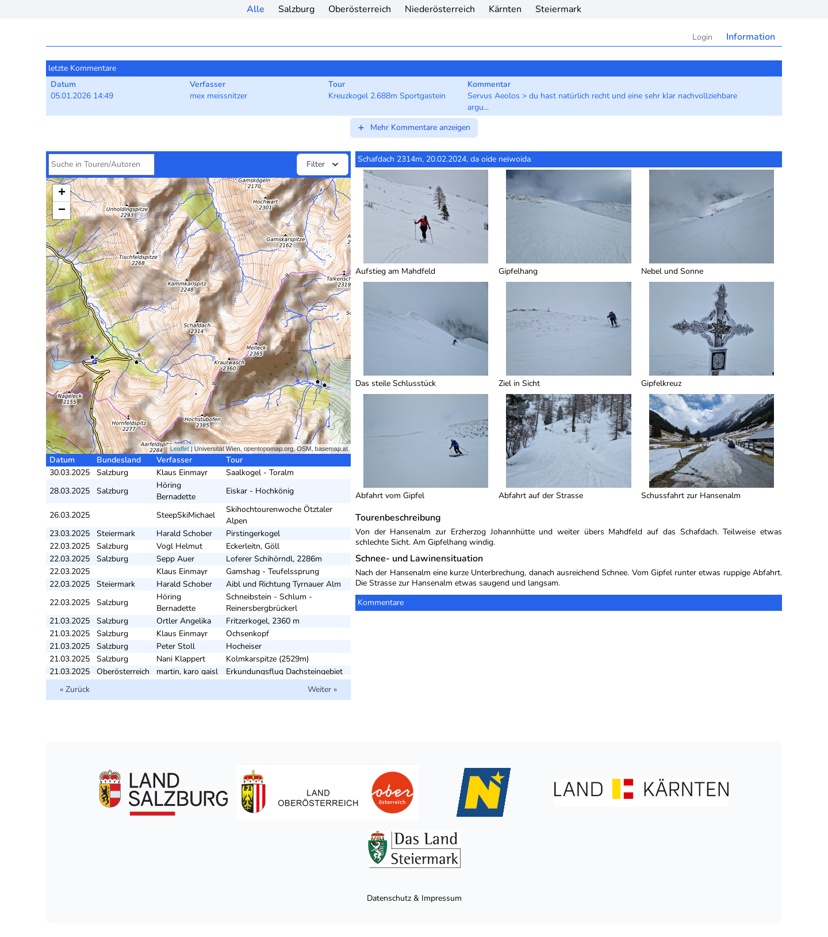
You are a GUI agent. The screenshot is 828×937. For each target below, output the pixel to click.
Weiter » (322, 689)
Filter (323, 164)
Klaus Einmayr (182, 472)
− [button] (62, 210)
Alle (255, 9)
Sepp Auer (175, 558)
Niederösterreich (440, 9)
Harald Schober (184, 533)
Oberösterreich (359, 9)
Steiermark (558, 9)
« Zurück (75, 689)
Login (702, 37)
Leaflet (179, 448)
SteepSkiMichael (185, 515)
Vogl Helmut (179, 546)
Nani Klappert (180, 658)
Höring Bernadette (175, 491)
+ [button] (62, 193)
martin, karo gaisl (187, 671)
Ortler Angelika (183, 620)
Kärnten (505, 9)
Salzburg (296, 9)
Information (750, 36)
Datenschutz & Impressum (414, 898)
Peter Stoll (175, 646)
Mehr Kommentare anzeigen (413, 127)
